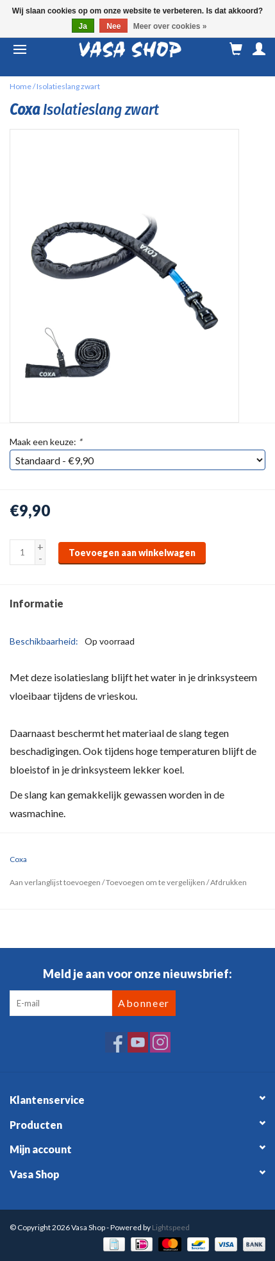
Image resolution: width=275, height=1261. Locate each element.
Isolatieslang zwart (68, 86)
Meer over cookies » (170, 26)
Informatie (36, 603)
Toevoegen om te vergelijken (156, 882)
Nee (113, 26)
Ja (83, 26)
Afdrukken (228, 882)
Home (20, 86)
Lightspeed (171, 1227)
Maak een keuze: (46, 441)
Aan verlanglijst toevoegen (55, 882)
